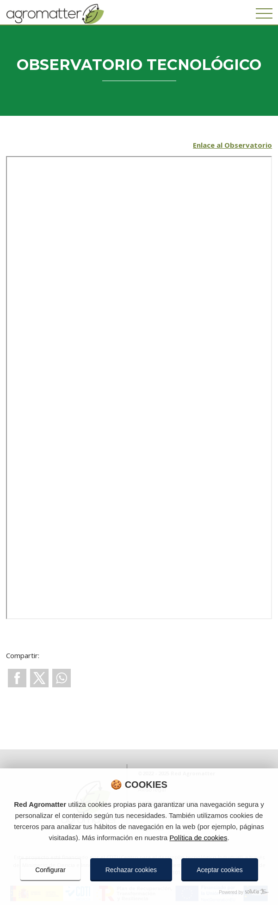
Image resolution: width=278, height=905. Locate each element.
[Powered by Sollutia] (139, 892)
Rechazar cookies (131, 870)
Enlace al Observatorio (232, 145)
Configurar (50, 870)
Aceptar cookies (220, 870)
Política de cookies (198, 838)
